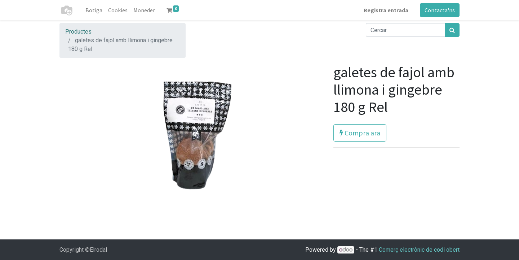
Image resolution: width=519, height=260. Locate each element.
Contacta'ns (440, 10)
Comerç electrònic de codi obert (419, 249)
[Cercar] (452, 30)
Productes (78, 31)
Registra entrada (386, 10)
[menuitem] (94, 10)
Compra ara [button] (360, 132)
